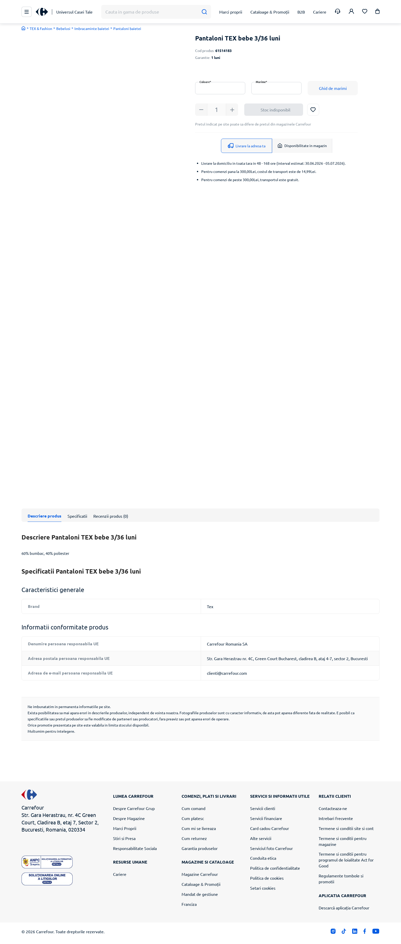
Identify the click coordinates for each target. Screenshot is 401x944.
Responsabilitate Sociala (135, 848)
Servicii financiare (266, 818)
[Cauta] (204, 12)
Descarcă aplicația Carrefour (344, 907)
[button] (377, 12)
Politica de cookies (267, 877)
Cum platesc (193, 818)
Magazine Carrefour (200, 874)
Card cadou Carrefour (269, 828)
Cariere (119, 874)
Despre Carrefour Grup (134, 808)
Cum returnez (194, 838)
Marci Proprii (124, 828)
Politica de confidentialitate (275, 867)
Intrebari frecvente (336, 818)
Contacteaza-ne (333, 808)
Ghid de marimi (333, 88)
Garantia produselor (200, 848)
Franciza (189, 904)
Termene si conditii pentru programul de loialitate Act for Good (346, 859)
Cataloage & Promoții (201, 884)
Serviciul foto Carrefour (271, 848)
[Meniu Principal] (26, 12)
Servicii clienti (262, 808)
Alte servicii (260, 838)
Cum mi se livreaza (199, 828)
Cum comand (193, 808)
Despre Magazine (129, 818)
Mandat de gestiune (200, 894)
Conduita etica (263, 857)
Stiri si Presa (124, 838)
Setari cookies (262, 887)
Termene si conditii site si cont (346, 828)
